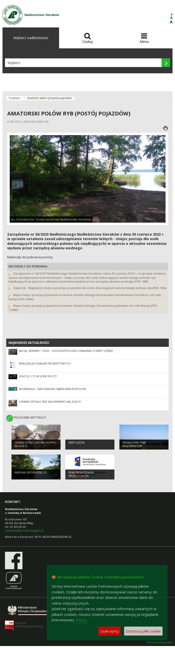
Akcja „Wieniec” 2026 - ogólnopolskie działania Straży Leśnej (66, 351)
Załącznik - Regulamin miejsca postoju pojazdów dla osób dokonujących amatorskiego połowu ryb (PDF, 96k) (89, 288)
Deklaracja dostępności (159, 642)
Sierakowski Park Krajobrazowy (134, 444)
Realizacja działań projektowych (44, 363)
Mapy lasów (77, 442)
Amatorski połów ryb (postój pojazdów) (49, 98)
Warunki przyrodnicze (30, 472)
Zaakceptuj (109, 631)
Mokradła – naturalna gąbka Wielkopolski (52, 389)
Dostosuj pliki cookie (143, 631)
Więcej (81, 619)
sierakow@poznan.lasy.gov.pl (24, 530)
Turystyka (14, 98)
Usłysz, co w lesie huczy (38, 376)
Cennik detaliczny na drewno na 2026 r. (50, 401)
